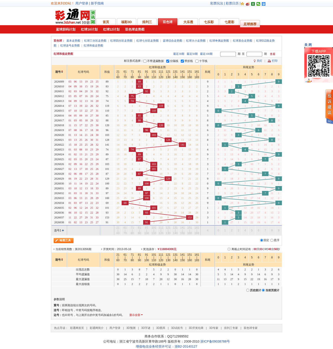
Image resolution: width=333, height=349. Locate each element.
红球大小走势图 (196, 40)
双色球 (168, 22)
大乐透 (188, 22)
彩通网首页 (77, 328)
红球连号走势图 (70, 45)
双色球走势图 (135, 29)
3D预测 (130, 328)
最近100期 (206, 53)
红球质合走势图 (242, 40)
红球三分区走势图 (95, 40)
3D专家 (213, 328)
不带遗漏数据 (155, 61)
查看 (272, 54)
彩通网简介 (97, 328)
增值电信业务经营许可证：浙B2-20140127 (166, 346)
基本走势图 (73, 40)
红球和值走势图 (93, 45)
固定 (266, 240)
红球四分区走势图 (121, 40)
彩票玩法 (216, 3)
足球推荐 (250, 24)
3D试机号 (177, 328)
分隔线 (174, 61)
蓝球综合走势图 (172, 40)
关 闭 (308, 45)
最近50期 (192, 53)
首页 (106, 22)
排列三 (147, 22)
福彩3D (126, 22)
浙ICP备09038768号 (215, 341)
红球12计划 (111, 29)
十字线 (203, 61)
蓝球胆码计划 (65, 29)
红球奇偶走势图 (219, 40)
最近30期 (178, 53)
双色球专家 (251, 328)
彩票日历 (232, 3)
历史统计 (255, 290)
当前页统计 (272, 290)
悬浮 (276, 240)
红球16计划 (89, 29)
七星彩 (229, 22)
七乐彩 (209, 22)
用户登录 (81, 3)
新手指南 (97, 3)
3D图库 (160, 328)
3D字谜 (145, 328)
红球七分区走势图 (147, 40)
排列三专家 (231, 328)
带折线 (189, 61)
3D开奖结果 (196, 328)
